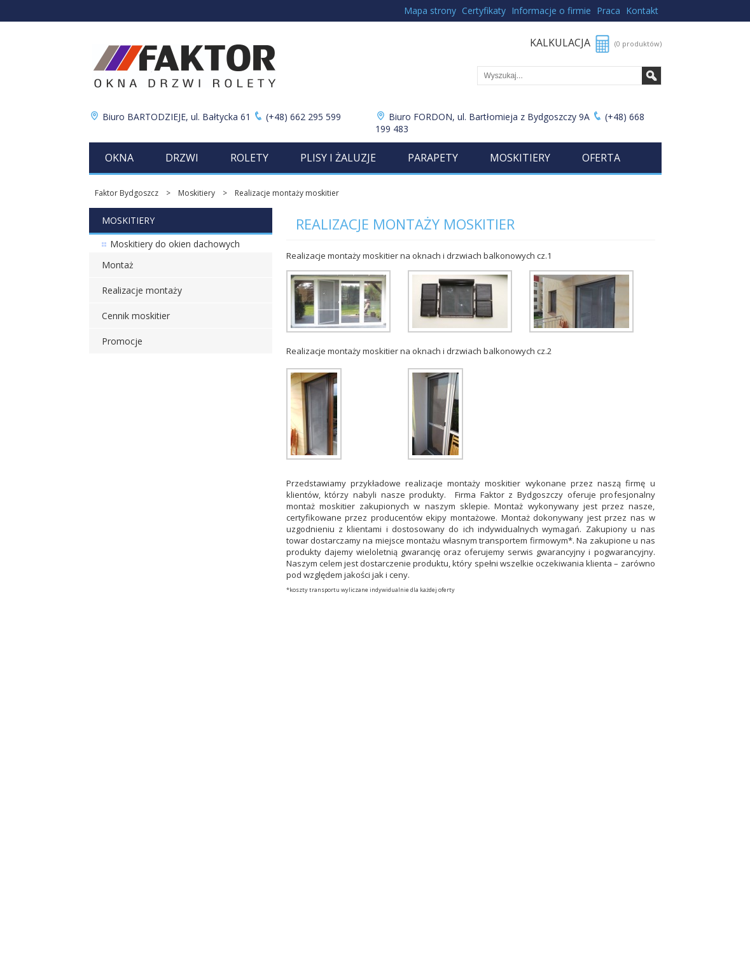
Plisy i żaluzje (338, 158)
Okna (119, 158)
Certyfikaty (484, 10)
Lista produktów (309, 723)
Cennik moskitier (136, 316)
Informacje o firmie (551, 10)
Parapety (433, 158)
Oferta (601, 158)
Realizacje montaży (142, 290)
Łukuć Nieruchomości (318, 713)
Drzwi (181, 158)
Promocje (122, 341)
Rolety (249, 158)
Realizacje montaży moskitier (287, 193)
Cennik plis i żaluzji (122, 713)
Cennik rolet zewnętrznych (136, 691)
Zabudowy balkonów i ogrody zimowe (349, 680)
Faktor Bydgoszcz (126, 193)
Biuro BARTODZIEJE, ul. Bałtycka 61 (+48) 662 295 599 (216, 117)
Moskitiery (520, 158)
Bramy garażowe (310, 691)
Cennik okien (112, 669)
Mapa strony (430, 10)
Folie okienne (304, 702)
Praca (608, 10)
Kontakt (642, 10)
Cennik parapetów (122, 723)
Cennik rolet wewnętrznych (137, 702)
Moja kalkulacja (307, 734)
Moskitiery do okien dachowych (175, 244)
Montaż (118, 265)
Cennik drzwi (112, 680)
